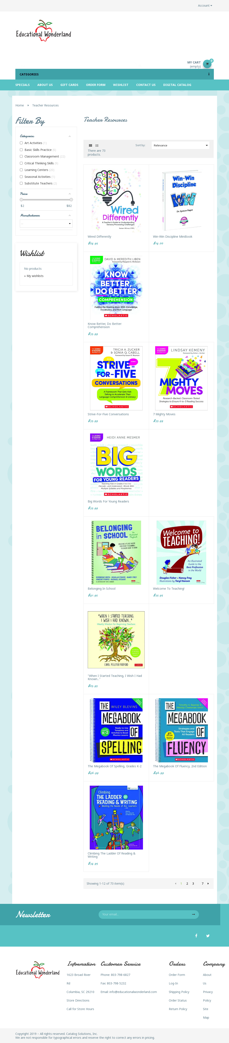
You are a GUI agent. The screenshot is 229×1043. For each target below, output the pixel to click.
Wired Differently (99, 236)
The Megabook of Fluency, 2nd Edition (180, 766)
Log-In (173, 983)
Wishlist (31, 253)
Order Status (178, 1000)
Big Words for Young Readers (108, 501)
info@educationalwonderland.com (133, 992)
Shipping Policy (179, 992)
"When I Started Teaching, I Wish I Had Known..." (115, 677)
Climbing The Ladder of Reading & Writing (112, 855)
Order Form (177, 975)
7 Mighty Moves (164, 414)
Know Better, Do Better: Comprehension (105, 325)
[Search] (76, 64)
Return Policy (178, 1009)
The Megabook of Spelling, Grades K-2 (114, 766)
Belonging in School (101, 588)
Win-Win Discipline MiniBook (172, 236)
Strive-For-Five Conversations (108, 414)
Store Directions (78, 1000)
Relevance (181, 145)
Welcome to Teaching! (168, 588)
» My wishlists (34, 276)
